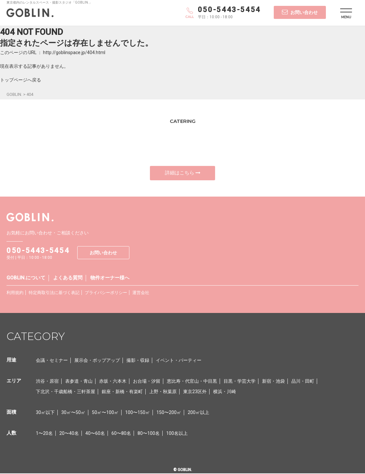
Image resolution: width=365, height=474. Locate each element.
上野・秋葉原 (163, 392)
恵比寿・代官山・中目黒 (192, 381)
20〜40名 (69, 434)
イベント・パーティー (178, 360)
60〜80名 (121, 434)
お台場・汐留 (146, 381)
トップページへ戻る (20, 79)
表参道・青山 (79, 381)
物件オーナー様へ (109, 278)
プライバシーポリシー (106, 293)
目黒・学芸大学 (240, 381)
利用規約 (15, 293)
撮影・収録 (137, 360)
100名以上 (177, 434)
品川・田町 (302, 381)
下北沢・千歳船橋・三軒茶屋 (65, 392)
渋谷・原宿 (47, 381)
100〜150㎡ (137, 413)
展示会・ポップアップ (97, 360)
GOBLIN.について (26, 278)
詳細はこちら (182, 173)
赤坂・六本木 (112, 381)
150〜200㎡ (168, 413)
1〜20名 (44, 434)
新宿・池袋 (273, 381)
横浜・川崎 (224, 392)
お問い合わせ (300, 12)
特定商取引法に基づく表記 (54, 293)
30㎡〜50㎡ (73, 413)
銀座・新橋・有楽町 (122, 392)
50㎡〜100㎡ (105, 413)
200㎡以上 (198, 413)
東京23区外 (195, 392)
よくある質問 (67, 278)
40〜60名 (95, 434)
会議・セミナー (52, 360)
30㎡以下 (45, 413)
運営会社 (140, 293)
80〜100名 (149, 434)
